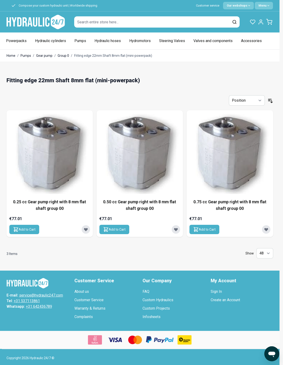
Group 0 (63, 55)
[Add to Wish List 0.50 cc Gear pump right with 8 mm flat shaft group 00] (176, 229)
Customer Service (89, 300)
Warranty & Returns (89, 308)
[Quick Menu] (264, 5)
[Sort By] (247, 100)
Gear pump (44, 55)
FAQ (146, 291)
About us (81, 291)
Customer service (207, 5)
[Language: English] (238, 5)
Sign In (216, 291)
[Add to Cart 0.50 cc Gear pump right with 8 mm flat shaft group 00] (114, 229)
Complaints (83, 317)
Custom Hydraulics (158, 300)
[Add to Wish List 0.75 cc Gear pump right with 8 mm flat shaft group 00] (266, 229)
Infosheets (152, 317)
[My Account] (261, 22)
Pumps (26, 55)
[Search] (234, 22)
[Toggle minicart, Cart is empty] (269, 22)
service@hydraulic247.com (41, 295)
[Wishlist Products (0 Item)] (252, 22)
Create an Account (225, 300)
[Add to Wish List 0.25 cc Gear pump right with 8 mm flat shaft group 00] (86, 229)
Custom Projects (156, 308)
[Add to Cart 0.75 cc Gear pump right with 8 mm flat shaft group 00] (204, 229)
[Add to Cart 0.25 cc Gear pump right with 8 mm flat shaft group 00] (24, 229)
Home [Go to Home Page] (11, 55)
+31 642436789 (39, 306)
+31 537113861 (27, 301)
